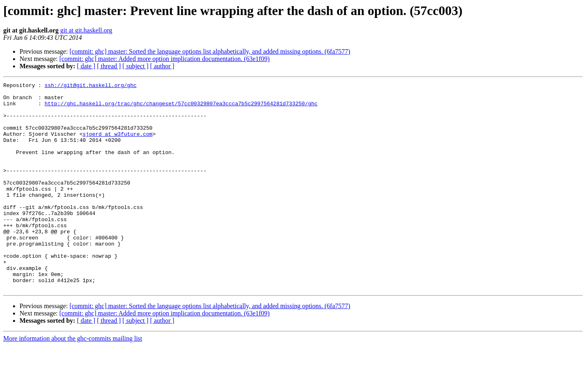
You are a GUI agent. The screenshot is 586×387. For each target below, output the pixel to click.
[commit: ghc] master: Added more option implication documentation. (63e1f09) (164, 58)
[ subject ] (135, 66)
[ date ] (86, 66)
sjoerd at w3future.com (118, 144)
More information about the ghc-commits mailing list (72, 379)
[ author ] (162, 66)
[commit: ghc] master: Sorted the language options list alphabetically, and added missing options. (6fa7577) (210, 51)
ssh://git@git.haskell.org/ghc (90, 86)
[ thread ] (109, 66)
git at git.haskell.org (86, 30)
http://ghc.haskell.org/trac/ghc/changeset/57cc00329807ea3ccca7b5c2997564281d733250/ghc (180, 108)
